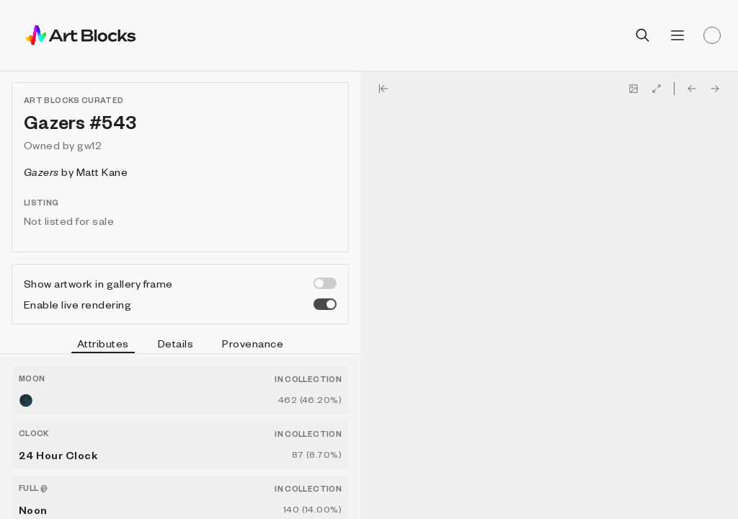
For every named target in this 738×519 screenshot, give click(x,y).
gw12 (89, 144)
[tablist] (180, 345)
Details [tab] (175, 343)
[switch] (325, 283)
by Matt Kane (76, 171)
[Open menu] (677, 35)
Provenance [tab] (252, 343)
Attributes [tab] (103, 345)
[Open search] (643, 35)
